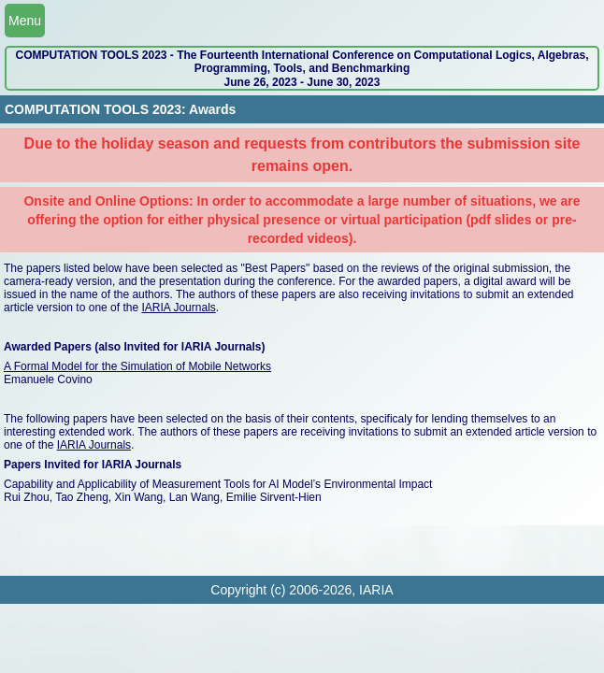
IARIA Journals (178, 307)
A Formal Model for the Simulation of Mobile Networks (137, 366)
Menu (24, 20)
